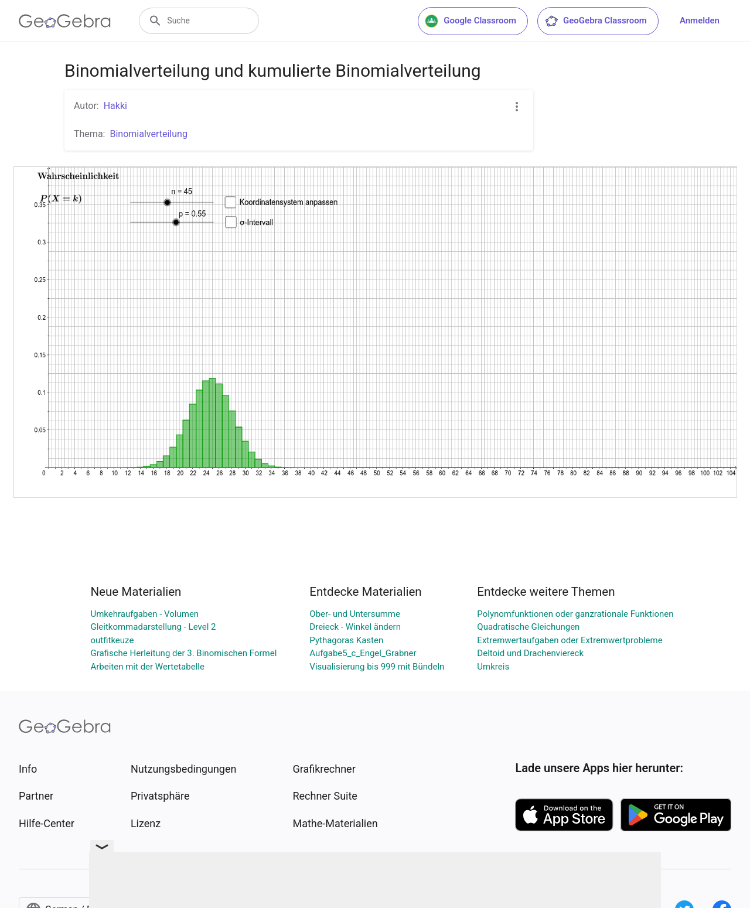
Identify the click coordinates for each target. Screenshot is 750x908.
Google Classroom (470, 21)
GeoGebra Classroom (595, 21)
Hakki (115, 105)
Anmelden (700, 20)
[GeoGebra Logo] (65, 21)
